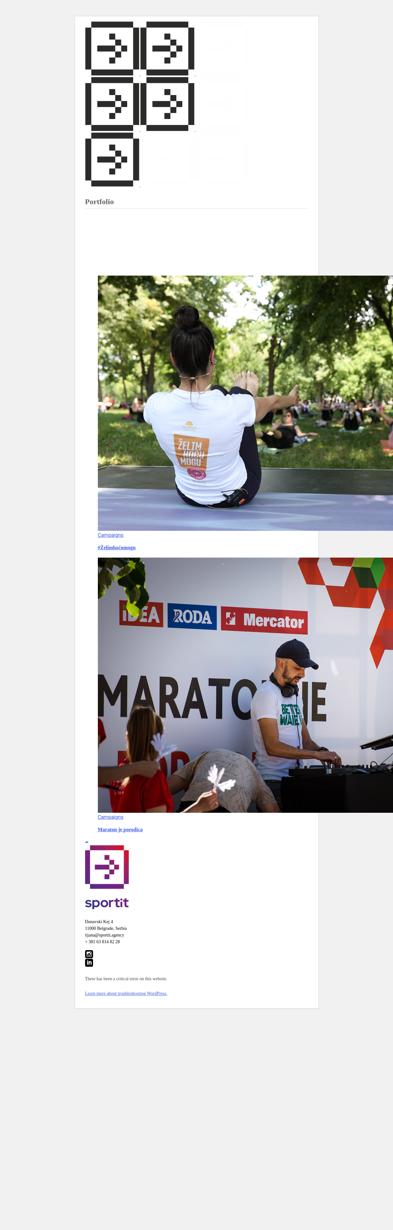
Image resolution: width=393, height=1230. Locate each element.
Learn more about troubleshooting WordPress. (126, 993)
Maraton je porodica (120, 829)
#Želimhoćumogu (117, 547)
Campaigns (111, 535)
